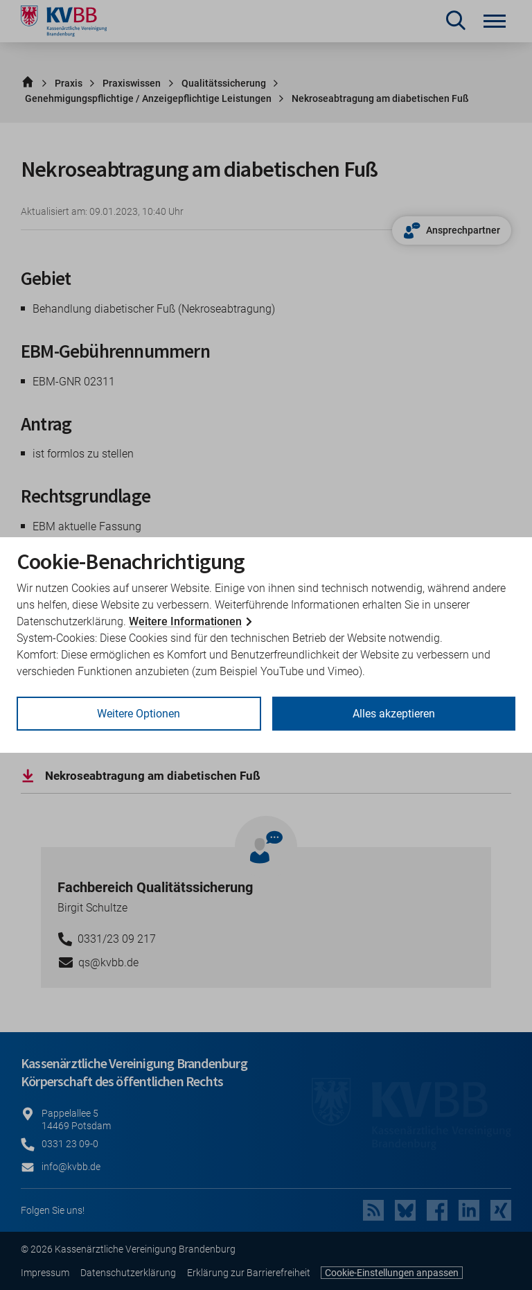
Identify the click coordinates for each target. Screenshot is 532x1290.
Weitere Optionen (138, 713)
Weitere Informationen (185, 621)
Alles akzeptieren (394, 713)
